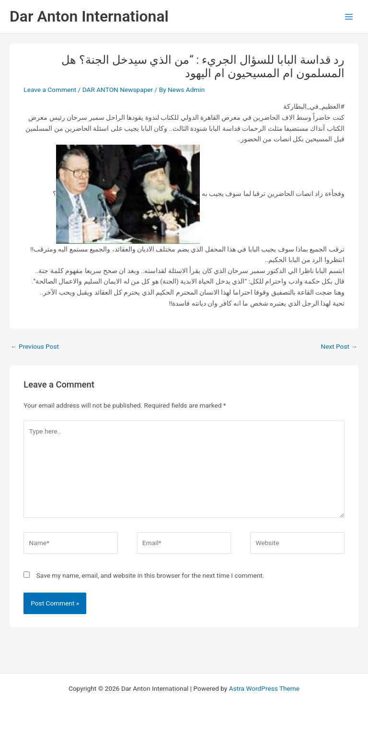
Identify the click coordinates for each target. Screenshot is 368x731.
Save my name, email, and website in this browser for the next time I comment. (150, 575)
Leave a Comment (49, 89)
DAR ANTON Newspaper (117, 89)
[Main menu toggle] (349, 16)
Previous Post (35, 346)
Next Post (339, 346)
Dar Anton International (89, 16)
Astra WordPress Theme (264, 688)
